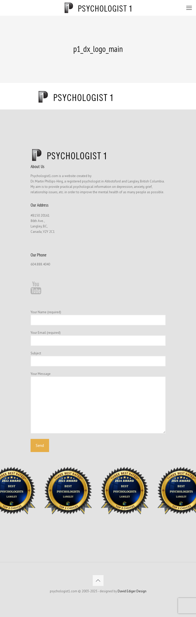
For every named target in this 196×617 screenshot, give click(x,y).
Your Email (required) (98, 338)
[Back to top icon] (98, 580)
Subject (98, 358)
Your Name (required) (98, 317)
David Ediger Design (132, 591)
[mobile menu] (189, 7)
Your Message (98, 403)
